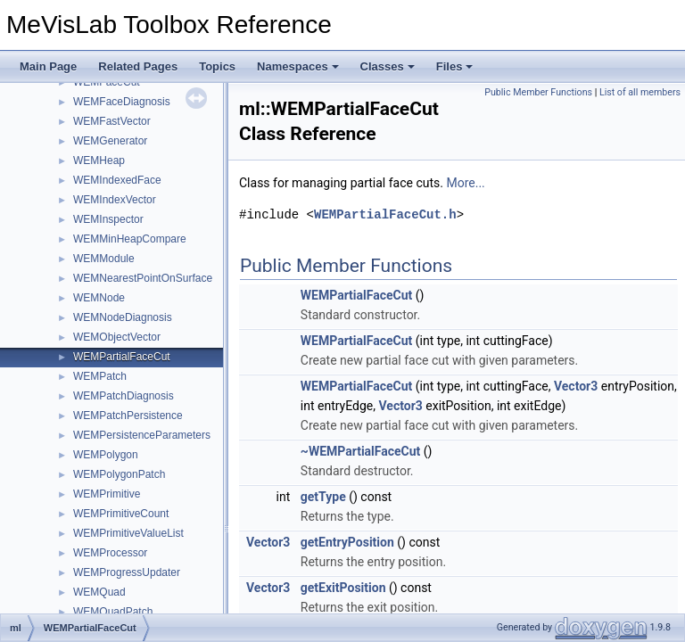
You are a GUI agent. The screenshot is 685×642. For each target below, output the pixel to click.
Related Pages (137, 66)
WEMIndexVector (114, 199)
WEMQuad (99, 592)
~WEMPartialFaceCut (361, 451)
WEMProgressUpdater (126, 572)
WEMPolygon (105, 455)
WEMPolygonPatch (119, 474)
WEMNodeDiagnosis (122, 317)
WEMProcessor (110, 553)
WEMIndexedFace (117, 180)
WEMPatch (100, 376)
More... (465, 183)
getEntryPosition (347, 542)
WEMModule (104, 258)
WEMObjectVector (117, 337)
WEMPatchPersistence (128, 415)
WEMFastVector (112, 121)
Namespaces (298, 66)
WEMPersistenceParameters (141, 435)
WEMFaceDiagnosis (121, 101)
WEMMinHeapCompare (129, 239)
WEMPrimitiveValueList (128, 533)
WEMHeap (99, 160)
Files (455, 66)
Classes (387, 66)
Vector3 (576, 386)
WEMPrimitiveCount (121, 513)
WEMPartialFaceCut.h (385, 214)
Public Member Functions (538, 92)
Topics (217, 66)
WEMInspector (108, 219)
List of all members (640, 92)
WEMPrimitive (106, 494)
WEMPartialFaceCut (121, 356)
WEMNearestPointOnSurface (142, 278)
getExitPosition (343, 587)
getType (323, 497)
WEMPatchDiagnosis (123, 396)
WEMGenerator (110, 141)
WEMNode (99, 298)
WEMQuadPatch (113, 611)
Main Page (48, 66)
